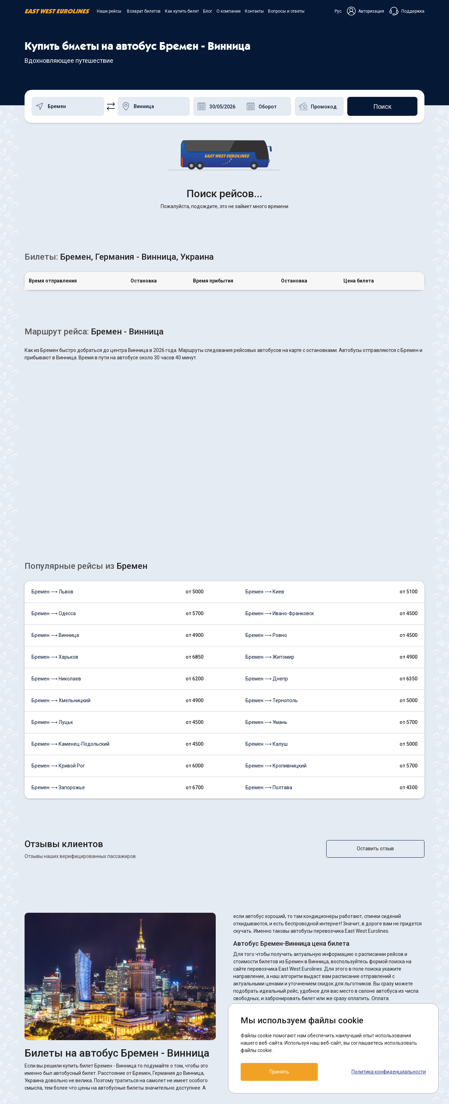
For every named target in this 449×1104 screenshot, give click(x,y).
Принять (279, 1072)
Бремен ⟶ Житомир (270, 547)
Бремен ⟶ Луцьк (52, 612)
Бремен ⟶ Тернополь (272, 590)
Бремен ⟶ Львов (52, 481)
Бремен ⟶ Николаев (56, 568)
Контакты (254, 11)
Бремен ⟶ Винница (55, 525)
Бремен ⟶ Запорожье (58, 677)
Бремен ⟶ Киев (265, 481)
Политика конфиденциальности (388, 1072)
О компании (228, 11)
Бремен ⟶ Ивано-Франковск (280, 503)
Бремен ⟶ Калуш (267, 634)
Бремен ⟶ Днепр (267, 568)
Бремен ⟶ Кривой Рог (58, 655)
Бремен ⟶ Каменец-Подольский (70, 634)
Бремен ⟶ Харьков (55, 547)
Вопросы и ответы (286, 11)
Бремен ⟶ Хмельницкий (61, 590)
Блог (207, 11)
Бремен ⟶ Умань (266, 612)
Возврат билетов (144, 11)
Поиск (382, 106)
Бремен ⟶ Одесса (54, 503)
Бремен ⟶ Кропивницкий (276, 655)
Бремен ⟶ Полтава (269, 677)
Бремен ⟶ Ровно (266, 525)
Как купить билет (182, 11)
